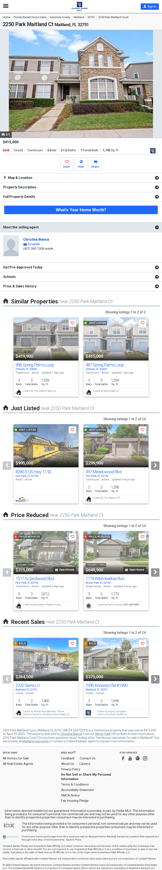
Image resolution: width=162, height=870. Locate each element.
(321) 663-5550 (131, 604)
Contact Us (87, 758)
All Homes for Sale (16, 758)
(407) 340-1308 (33, 248)
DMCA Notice (70, 795)
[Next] (155, 465)
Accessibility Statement (77, 790)
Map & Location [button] (17, 178)
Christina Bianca (36, 239)
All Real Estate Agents (18, 764)
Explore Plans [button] (73, 839)
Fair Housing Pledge (75, 801)
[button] (150, 6)
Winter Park (103, 734)
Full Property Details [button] (19, 197)
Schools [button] (9, 277)
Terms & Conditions (75, 784)
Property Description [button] (19, 187)
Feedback (67, 758)
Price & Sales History (19, 286)
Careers (84, 764)
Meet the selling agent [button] (20, 227)
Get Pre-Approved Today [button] (22, 267)
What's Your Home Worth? (81, 209)
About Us (67, 764)
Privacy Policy (70, 769)
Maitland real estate (35, 741)
